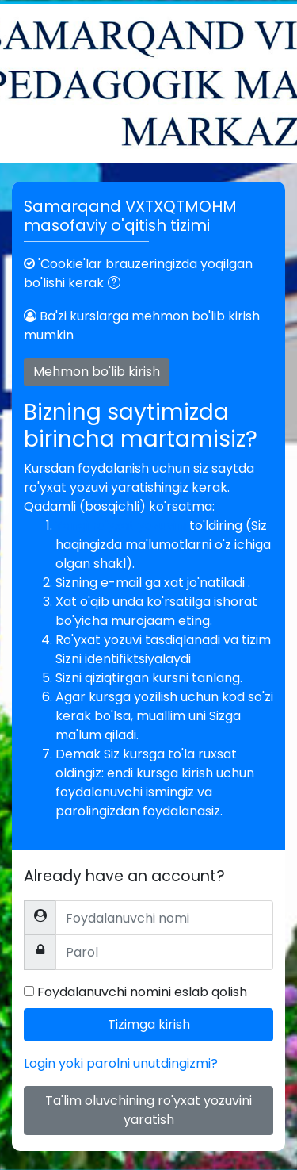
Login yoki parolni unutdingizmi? (121, 1063)
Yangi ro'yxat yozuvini (122, 525)
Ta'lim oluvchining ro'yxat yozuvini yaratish (148, 1110)
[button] (117, 284)
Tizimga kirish (149, 1024)
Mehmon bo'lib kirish (96, 372)
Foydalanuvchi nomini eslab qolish (142, 992)
